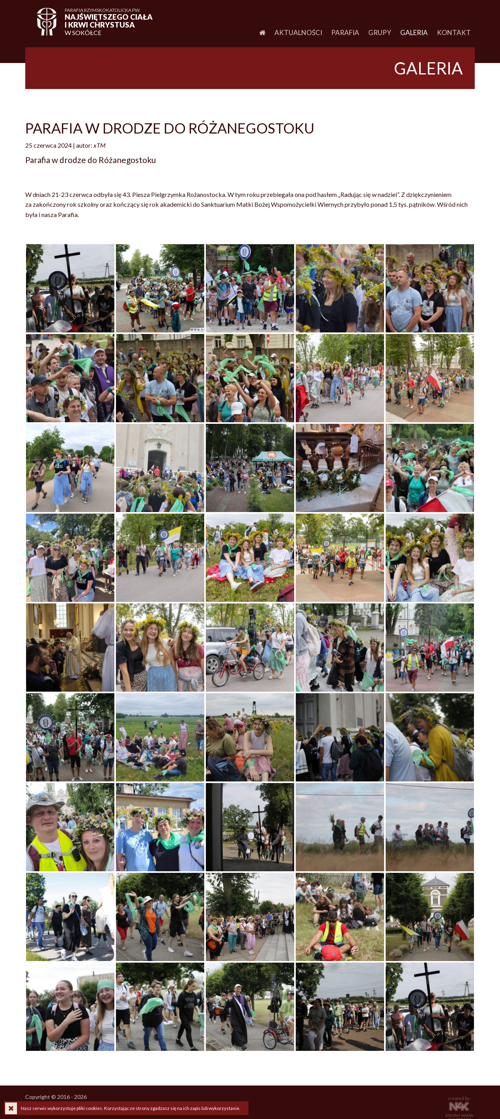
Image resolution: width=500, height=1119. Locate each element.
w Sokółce (110, 21)
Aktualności (298, 33)
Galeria (414, 33)
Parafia (345, 33)
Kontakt (454, 33)
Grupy (379, 33)
